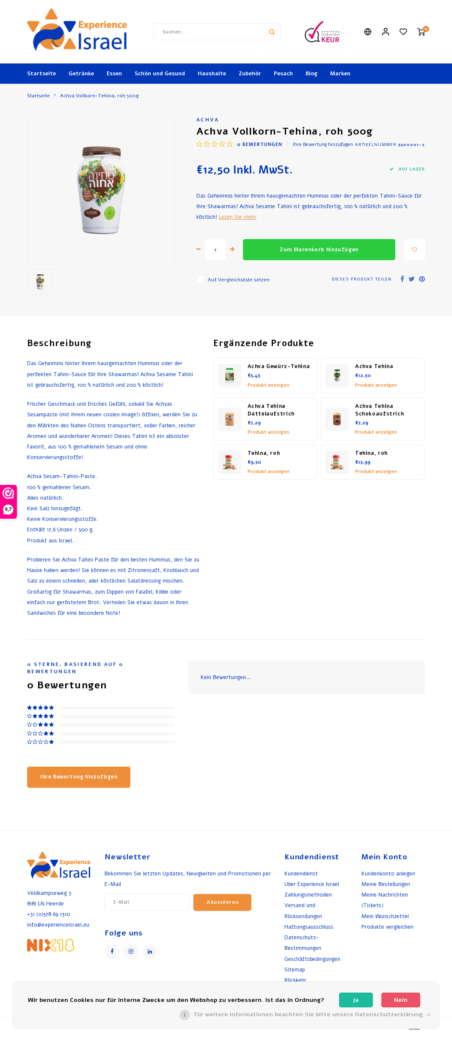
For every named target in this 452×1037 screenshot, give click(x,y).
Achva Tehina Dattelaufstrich (271, 410)
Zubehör (250, 73)
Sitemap (294, 969)
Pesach (283, 73)
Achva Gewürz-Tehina (279, 366)
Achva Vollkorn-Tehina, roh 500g (99, 95)
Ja (355, 1000)
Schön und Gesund (160, 73)
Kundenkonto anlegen (388, 873)
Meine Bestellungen (385, 884)
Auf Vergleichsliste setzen (239, 279)
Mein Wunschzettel (385, 916)
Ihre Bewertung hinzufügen (323, 144)
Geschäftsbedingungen (312, 959)
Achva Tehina (374, 366)
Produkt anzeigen (268, 385)
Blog (311, 73)
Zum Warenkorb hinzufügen (319, 249)
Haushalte (212, 73)
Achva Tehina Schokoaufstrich (379, 410)
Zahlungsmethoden (308, 894)
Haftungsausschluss (308, 926)
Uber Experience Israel (311, 884)
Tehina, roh (264, 453)
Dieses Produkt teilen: (362, 279)
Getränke (81, 73)
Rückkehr (295, 980)
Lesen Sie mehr (237, 216)
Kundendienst (301, 873)
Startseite (41, 73)
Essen (114, 73)
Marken (340, 73)
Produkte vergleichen (387, 926)
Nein (401, 1000)
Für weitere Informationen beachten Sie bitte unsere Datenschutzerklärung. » (312, 1014)
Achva (207, 119)
